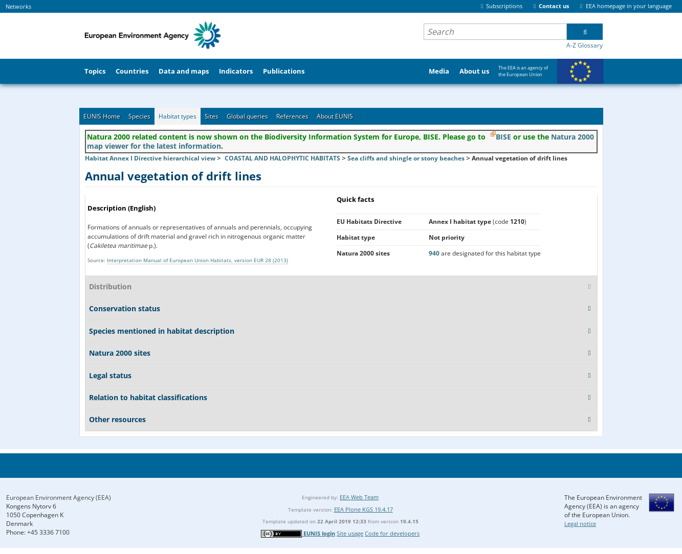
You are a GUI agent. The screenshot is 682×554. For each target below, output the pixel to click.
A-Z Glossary (584, 45)
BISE (503, 137)
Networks (18, 6)
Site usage (350, 533)
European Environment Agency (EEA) (58, 497)
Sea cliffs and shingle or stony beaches (406, 158)
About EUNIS (335, 116)
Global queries (247, 116)
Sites (211, 116)
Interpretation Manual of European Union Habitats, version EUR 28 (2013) (197, 260)
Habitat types (177, 116)
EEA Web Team (359, 497)
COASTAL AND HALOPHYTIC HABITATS (282, 158)
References (292, 116)
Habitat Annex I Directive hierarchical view (150, 158)
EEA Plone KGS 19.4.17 (363, 509)
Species (139, 116)
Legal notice (580, 523)
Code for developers (392, 533)
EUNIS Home (101, 116)
